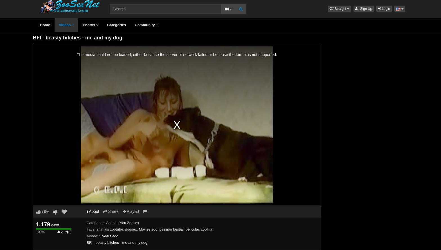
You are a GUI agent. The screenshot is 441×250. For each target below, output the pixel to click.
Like (42, 212)
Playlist (131, 211)
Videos (66, 25)
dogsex (131, 229)
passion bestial (171, 229)
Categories (116, 25)
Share (111, 211)
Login (384, 9)
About (93, 211)
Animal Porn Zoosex (122, 223)
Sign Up (363, 9)
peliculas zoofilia (199, 229)
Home (45, 25)
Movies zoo (148, 229)
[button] (339, 9)
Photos (90, 25)
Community (146, 25)
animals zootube (109, 229)
